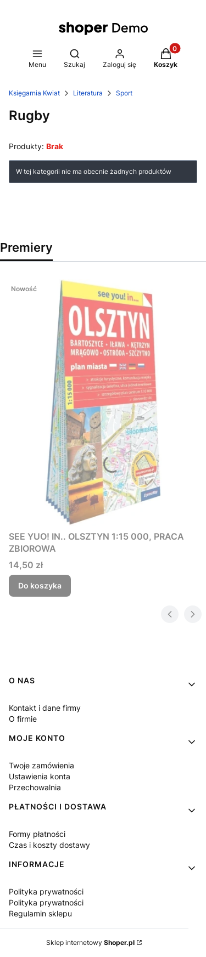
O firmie (23, 718)
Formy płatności (37, 834)
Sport (124, 93)
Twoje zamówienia (41, 765)
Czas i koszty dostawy (49, 845)
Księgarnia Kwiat (34, 93)
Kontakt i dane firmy (45, 707)
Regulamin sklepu (40, 913)
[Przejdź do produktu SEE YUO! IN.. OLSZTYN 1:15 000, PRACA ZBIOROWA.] (103, 402)
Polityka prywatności (46, 891)
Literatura (88, 93)
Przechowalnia (35, 787)
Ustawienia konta (39, 776)
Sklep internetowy (90, 942)
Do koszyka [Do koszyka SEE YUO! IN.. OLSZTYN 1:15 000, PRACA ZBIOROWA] (40, 585)
